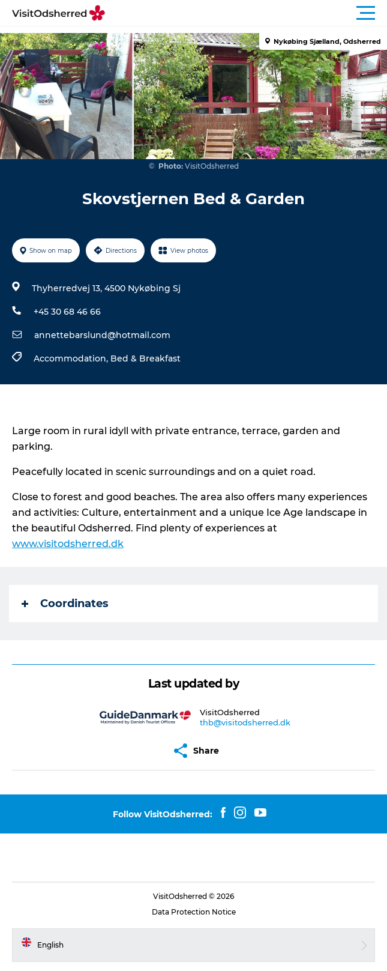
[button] (247, 13)
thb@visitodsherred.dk (245, 722)
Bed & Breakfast (145, 358)
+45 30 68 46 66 (67, 311)
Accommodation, (72, 358)
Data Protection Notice (194, 911)
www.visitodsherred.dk (68, 543)
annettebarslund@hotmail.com (102, 335)
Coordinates (65, 603)
